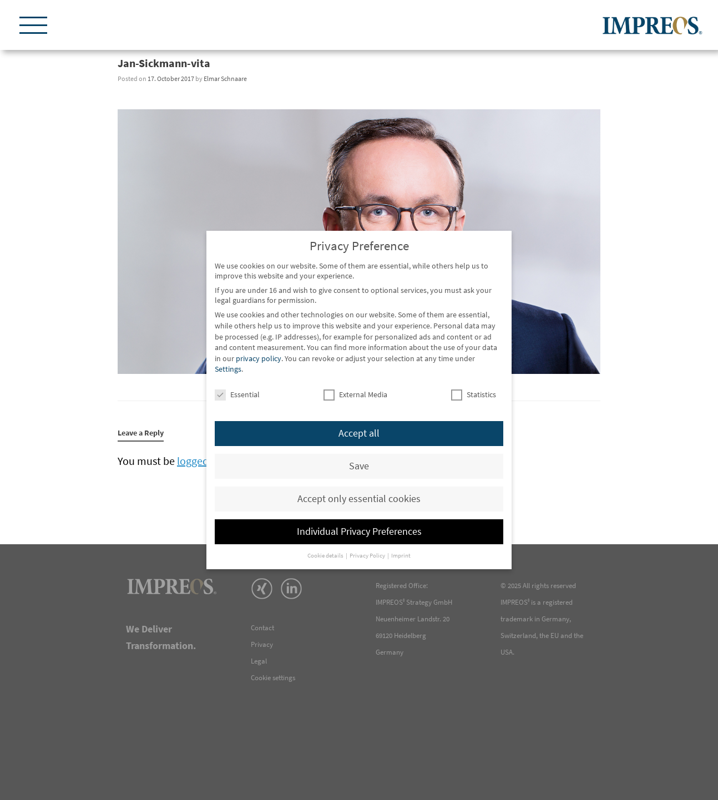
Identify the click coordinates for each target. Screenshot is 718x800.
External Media (355, 394)
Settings (228, 369)
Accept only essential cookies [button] (359, 499)
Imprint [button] (401, 555)
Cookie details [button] (326, 555)
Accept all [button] (359, 433)
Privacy (262, 644)
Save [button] (359, 466)
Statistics (473, 394)
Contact (262, 627)
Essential (237, 394)
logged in (198, 461)
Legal (259, 661)
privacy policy (258, 358)
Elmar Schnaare (225, 78)
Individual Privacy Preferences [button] (359, 531)
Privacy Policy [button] (368, 555)
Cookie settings (273, 677)
